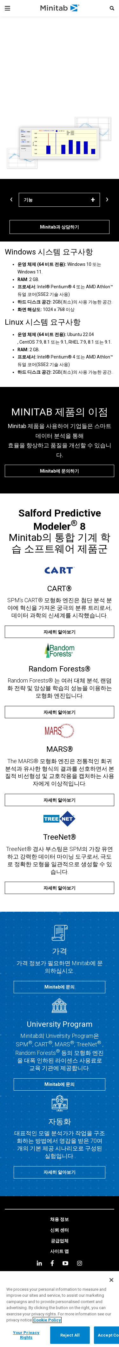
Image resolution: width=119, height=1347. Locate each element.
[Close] (111, 1280)
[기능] (59, 199)
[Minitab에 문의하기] (59, 471)
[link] (59, 1219)
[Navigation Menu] (7, 8)
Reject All (70, 1335)
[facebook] (52, 1263)
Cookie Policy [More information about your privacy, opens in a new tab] (47, 1320)
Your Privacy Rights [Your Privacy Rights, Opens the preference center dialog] (26, 1335)
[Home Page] (60, 8)
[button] (112, 8)
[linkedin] (39, 1263)
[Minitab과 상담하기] (59, 227)
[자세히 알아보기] (59, 632)
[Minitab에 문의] (59, 987)
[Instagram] (79, 1263)
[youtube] (65, 1263)
